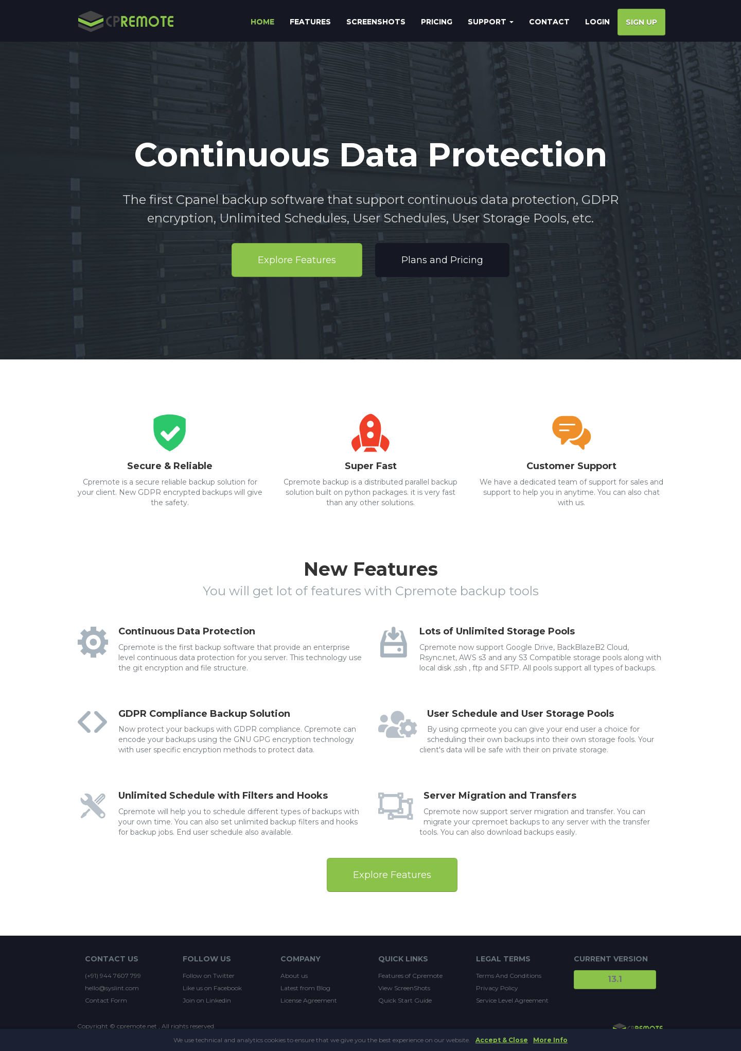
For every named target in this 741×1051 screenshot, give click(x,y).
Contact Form (106, 1000)
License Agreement (308, 1000)
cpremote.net (137, 1026)
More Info (550, 1040)
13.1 (615, 979)
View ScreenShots (404, 988)
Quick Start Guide (405, 1000)
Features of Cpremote (410, 975)
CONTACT (549, 21)
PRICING (436, 21)
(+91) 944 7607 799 (113, 975)
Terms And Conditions (508, 975)
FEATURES (310, 21)
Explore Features (297, 260)
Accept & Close (501, 1040)
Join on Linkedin (207, 1000)
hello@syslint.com (112, 988)
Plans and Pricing (442, 260)
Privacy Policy (497, 988)
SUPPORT (491, 21)
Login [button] (597, 21)
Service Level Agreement (512, 1000)
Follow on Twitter (209, 975)
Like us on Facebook (212, 988)
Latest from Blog (305, 988)
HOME (262, 21)
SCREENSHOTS (375, 21)
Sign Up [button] (641, 22)
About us (294, 975)
